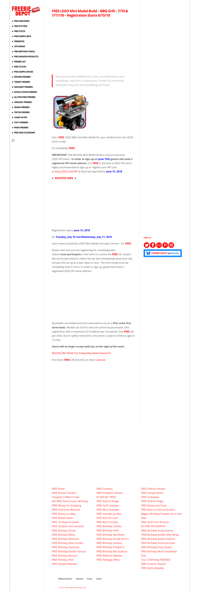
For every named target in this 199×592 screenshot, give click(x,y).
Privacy (89, 579)
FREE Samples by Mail (108, 513)
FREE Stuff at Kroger (107, 501)
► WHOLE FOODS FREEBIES (24, 92)
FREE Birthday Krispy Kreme (157, 530)
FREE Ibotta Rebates (152, 568)
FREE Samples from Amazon (68, 526)
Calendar (100, 360)
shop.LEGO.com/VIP (66, 171)
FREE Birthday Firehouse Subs (158, 543)
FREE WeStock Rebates (109, 555)
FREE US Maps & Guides (65, 522)
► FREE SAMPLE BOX (21, 36)
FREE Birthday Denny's (65, 555)
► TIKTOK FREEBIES (21, 112)
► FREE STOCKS (19, 67)
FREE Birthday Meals (63, 534)
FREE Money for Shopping (66, 505)
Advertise (79, 579)
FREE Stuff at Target (152, 501)
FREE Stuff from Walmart (66, 509)
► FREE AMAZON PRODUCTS (25, 56)
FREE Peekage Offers (108, 559)
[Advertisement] (93, 45)
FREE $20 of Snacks (107, 522)
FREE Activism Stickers (153, 564)
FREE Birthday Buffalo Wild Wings (160, 534)
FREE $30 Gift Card (107, 518)
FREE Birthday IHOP (107, 530)
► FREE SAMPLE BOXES (22, 72)
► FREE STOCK (18, 31)
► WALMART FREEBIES (22, 87)
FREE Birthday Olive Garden (67, 543)
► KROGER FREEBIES (21, 77)
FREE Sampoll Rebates (64, 564)
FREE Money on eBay (64, 513)
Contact (99, 579)
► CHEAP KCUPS (19, 117)
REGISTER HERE (64, 178)
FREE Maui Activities (107, 509)
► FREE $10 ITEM (19, 26)
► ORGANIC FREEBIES (22, 102)
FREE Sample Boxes (152, 493)
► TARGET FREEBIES (21, 82)
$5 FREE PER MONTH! (153, 526)
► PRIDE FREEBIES (20, 127)
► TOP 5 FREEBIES (20, 122)
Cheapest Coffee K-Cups (65, 497)
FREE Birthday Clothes (109, 526)
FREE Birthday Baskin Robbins (158, 539)
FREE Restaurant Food (153, 505)
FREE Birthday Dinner (64, 530)
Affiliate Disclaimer (65, 579)
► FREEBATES (18, 41)
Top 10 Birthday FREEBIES (156, 559)
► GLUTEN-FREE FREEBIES (23, 97)
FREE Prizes (58, 488)
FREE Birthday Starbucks (66, 547)
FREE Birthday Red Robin (110, 534)
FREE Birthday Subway (109, 543)
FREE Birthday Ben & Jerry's (112, 551)
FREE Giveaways (150, 497)
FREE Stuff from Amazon (155, 522)
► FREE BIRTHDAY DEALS (23, 51)
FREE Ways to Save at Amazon (158, 509)
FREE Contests (104, 488)
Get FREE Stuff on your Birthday (70, 501)
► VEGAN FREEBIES (20, 107)
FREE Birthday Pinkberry (110, 547)
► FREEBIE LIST (19, 62)
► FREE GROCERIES (20, 21)
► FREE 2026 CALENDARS (23, 133)
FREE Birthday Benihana (65, 539)
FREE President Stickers (109, 493)
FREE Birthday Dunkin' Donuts (69, 551)
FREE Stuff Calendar (107, 505)
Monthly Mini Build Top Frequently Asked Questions (81, 353)
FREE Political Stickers (153, 488)
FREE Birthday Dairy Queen (156, 547)
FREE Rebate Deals (62, 518)
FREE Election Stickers (64, 493)
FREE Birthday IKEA (63, 559)
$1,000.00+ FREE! (106, 497)
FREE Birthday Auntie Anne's (112, 539)
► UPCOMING (18, 46)
